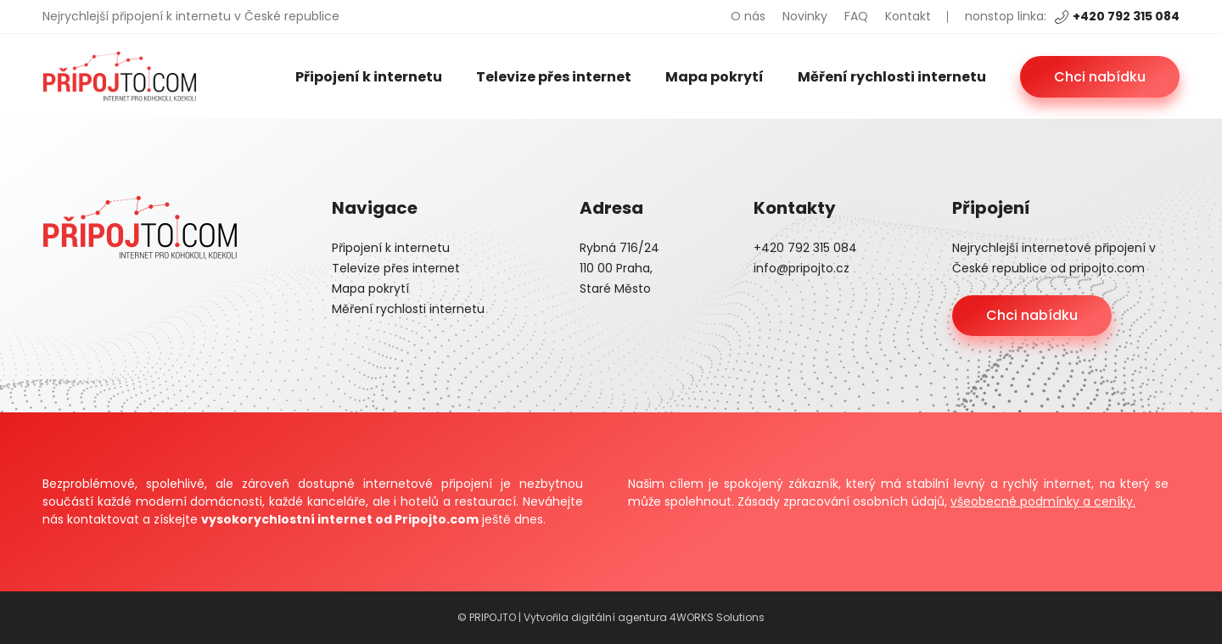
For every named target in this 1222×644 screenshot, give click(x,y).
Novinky (804, 16)
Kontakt (908, 16)
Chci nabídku (1100, 77)
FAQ (856, 16)
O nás (748, 16)
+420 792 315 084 (1117, 16)
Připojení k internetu (368, 77)
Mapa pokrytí (714, 77)
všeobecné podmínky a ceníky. (1042, 501)
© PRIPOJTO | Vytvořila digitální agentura (563, 617)
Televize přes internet (553, 77)
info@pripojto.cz (801, 268)
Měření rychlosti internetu (892, 77)
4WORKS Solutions (717, 617)
